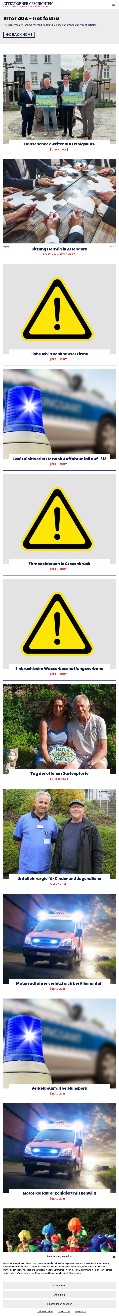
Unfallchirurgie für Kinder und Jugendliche (59, 878)
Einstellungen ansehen (59, 1303)
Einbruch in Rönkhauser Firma (59, 354)
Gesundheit (59, 884)
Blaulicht (59, 359)
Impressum (80, 1311)
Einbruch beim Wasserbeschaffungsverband (59, 668)
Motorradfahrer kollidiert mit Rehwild (59, 1193)
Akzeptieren (59, 1285)
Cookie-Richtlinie (45, 1311)
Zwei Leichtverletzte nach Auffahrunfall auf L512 (59, 459)
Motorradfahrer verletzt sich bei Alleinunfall (59, 983)
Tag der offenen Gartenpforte (59, 773)
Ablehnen (59, 1294)
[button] (114, 1256)
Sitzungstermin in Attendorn (59, 249)
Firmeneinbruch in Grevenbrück (59, 563)
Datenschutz (64, 1311)
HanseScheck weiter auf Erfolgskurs (59, 144)
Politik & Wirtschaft (59, 254)
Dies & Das (59, 149)
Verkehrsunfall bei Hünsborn (59, 1088)
